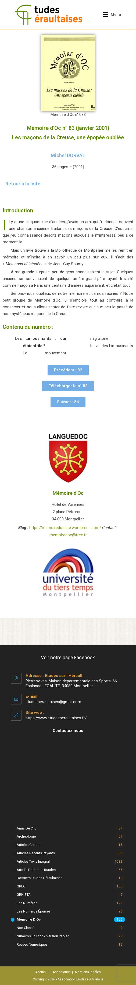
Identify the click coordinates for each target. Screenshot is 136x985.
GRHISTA (24, 895)
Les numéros (27, 903)
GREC (21, 886)
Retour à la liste (22, 183)
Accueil (40, 972)
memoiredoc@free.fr (68, 535)
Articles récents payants (36, 853)
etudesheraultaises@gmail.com (53, 701)
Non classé (25, 928)
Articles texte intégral (33, 861)
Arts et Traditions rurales (36, 870)
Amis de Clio (27, 828)
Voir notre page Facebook (68, 657)
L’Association (61, 972)
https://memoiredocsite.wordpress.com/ (65, 527)
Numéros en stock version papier (43, 936)
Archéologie (26, 836)
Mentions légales (88, 972)
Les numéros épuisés (34, 911)
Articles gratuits (29, 845)
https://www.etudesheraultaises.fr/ (56, 718)
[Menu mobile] (110, 14)
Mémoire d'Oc (29, 919)
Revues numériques (32, 944)
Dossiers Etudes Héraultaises (39, 878)
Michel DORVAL (68, 155)
